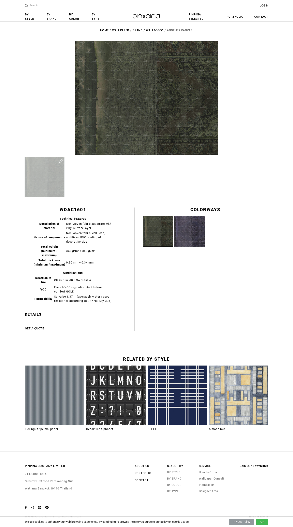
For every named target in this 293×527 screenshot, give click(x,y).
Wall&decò (154, 30)
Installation (207, 484)
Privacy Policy (241, 521)
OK (262, 521)
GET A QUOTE (34, 328)
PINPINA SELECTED (196, 16)
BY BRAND (52, 16)
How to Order (208, 472)
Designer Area (208, 491)
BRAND (137, 30)
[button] (45, 177)
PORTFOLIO (234, 16)
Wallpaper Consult (211, 478)
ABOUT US (142, 466)
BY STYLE (29, 16)
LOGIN (264, 5)
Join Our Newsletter (254, 466)
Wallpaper (120, 30)
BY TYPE (95, 16)
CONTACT (261, 16)
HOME (104, 30)
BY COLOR (74, 16)
